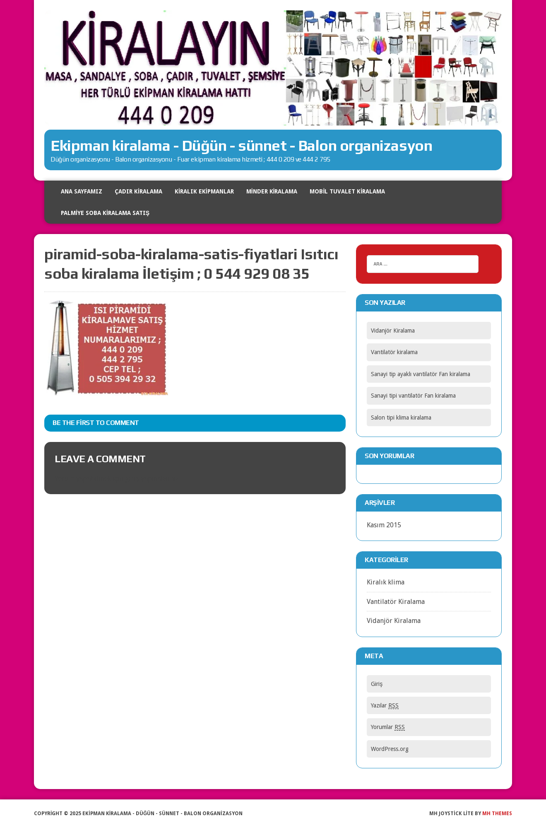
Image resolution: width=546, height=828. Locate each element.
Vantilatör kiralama (394, 352)
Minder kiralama (272, 191)
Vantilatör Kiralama (396, 602)
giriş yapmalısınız (151, 479)
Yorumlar (388, 727)
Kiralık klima (385, 582)
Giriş (376, 684)
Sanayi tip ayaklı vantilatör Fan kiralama (420, 374)
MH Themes (497, 813)
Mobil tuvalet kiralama (347, 191)
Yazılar (385, 705)
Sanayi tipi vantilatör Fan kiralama (413, 395)
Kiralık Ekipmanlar (204, 191)
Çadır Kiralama (138, 191)
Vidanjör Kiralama (393, 330)
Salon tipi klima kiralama (401, 417)
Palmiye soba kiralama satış (105, 213)
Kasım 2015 (384, 525)
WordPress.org (390, 749)
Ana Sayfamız (81, 191)
